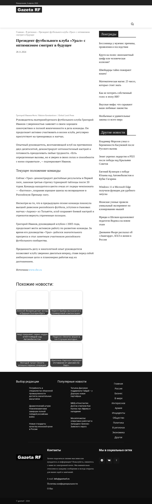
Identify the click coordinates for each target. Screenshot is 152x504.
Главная (20, 32)
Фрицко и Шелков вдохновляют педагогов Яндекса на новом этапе (116, 221)
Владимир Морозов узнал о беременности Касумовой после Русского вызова (116, 145)
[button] (132, 24)
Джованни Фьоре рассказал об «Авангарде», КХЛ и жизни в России (115, 236)
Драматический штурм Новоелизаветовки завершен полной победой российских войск (40, 411)
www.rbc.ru (35, 270)
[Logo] (38, 10)
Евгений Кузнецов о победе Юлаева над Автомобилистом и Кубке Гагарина (116, 175)
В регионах (31, 32)
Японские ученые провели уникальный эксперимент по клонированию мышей (114, 206)
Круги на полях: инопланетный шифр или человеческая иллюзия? (116, 58)
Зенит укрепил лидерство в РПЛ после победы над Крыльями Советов (116, 160)
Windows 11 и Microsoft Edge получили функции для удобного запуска (117, 191)
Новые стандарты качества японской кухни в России (41, 427)
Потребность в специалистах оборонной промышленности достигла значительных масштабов (41, 393)
